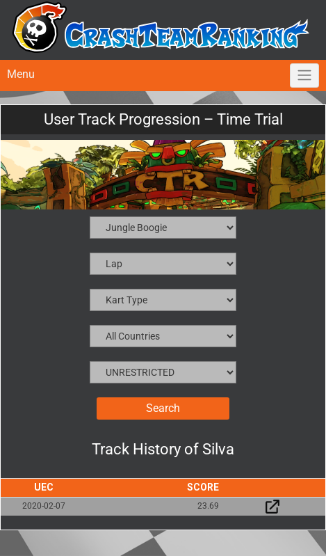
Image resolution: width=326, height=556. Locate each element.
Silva (218, 449)
